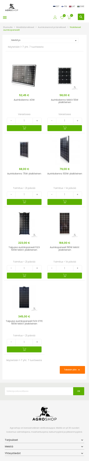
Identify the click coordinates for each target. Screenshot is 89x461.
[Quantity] (24, 121)
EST (56, 6)
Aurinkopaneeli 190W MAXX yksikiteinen (64, 248)
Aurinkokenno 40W (24, 99)
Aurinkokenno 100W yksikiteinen (64, 173)
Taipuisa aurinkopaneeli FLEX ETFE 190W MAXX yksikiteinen (24, 322)
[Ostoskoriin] (24, 128)
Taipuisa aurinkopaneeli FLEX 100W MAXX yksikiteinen (24, 248)
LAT (72, 6)
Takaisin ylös (72, 370)
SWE (80, 6)
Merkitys (44, 41)
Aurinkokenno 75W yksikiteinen (24, 173)
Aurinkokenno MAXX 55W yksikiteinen (64, 101)
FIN (64, 6)
